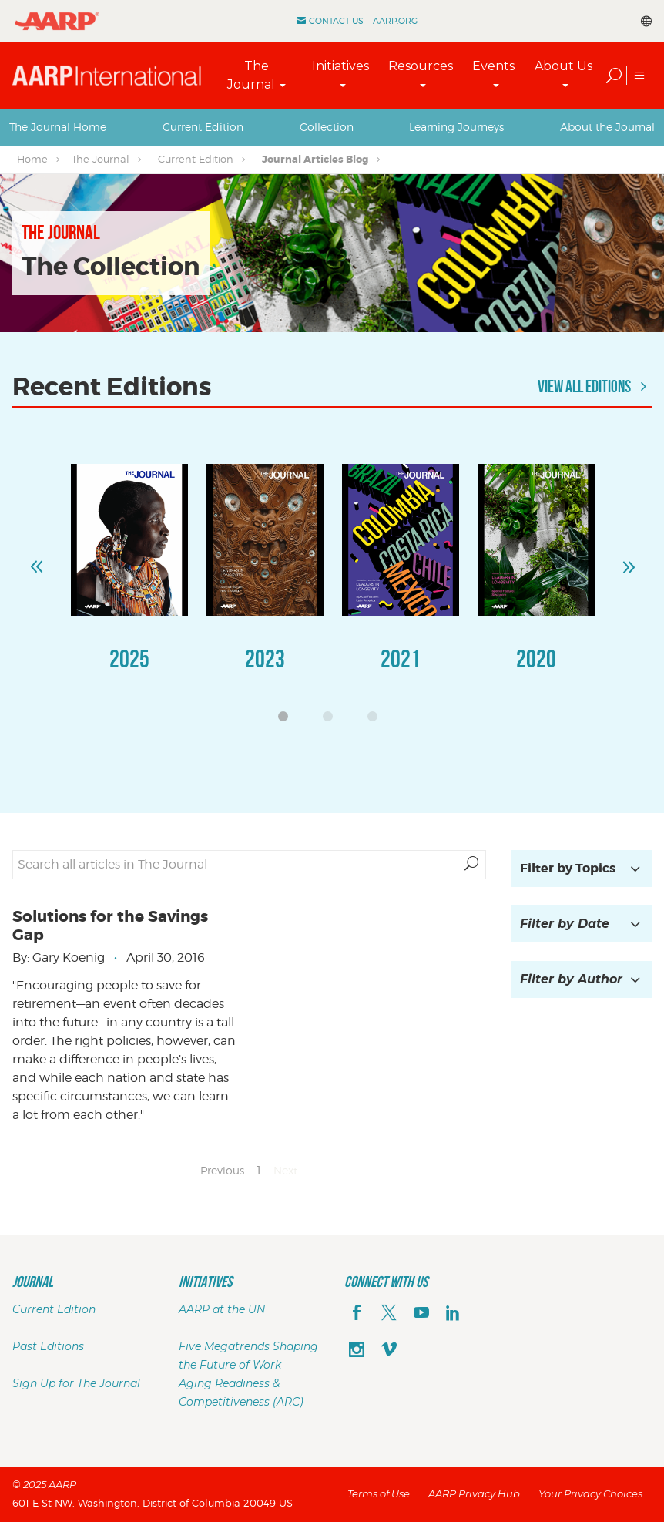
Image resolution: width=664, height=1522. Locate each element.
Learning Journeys (456, 126)
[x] (389, 1314)
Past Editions (48, 1346)
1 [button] (287, 720)
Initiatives (340, 66)
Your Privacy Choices (590, 1493)
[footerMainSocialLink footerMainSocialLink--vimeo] (389, 1351)
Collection (327, 126)
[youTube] (421, 1314)
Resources (420, 66)
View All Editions (595, 386)
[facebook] (356, 1314)
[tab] (58, 127)
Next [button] (627, 560)
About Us (563, 66)
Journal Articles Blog (315, 159)
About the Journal (607, 126)
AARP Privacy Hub (474, 1493)
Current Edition (203, 126)
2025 (129, 658)
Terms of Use (378, 1493)
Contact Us (336, 20)
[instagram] (356, 1351)
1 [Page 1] (259, 1170)
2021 (401, 658)
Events (493, 66)
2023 (265, 658)
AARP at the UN (222, 1309)
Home (32, 159)
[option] (129, 583)
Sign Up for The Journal (76, 1383)
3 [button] (376, 720)
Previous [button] (36, 560)
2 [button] (332, 720)
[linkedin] (453, 1314)
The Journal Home (57, 126)
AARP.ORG (395, 20)
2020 (536, 658)
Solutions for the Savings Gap (110, 925)
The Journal (251, 75)
